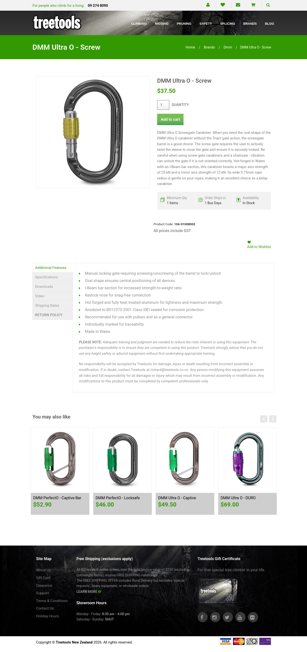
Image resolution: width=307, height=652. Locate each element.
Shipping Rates (47, 305)
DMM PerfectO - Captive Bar (57, 498)
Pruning (184, 23)
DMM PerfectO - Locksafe (118, 498)
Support (42, 593)
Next (272, 418)
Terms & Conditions (52, 601)
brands (209, 47)
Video (39, 296)
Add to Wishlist (259, 247)
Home (190, 47)
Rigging (162, 23)
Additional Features (50, 268)
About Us (43, 570)
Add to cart (170, 119)
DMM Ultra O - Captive (177, 498)
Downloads (44, 286)
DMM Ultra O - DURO (238, 498)
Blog (269, 23)
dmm (227, 47)
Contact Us (45, 608)
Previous (263, 418)
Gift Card (43, 578)
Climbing (139, 23)
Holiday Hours (47, 616)
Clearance (44, 585)
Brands (250, 23)
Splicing (227, 23)
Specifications (46, 277)
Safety (206, 23)
